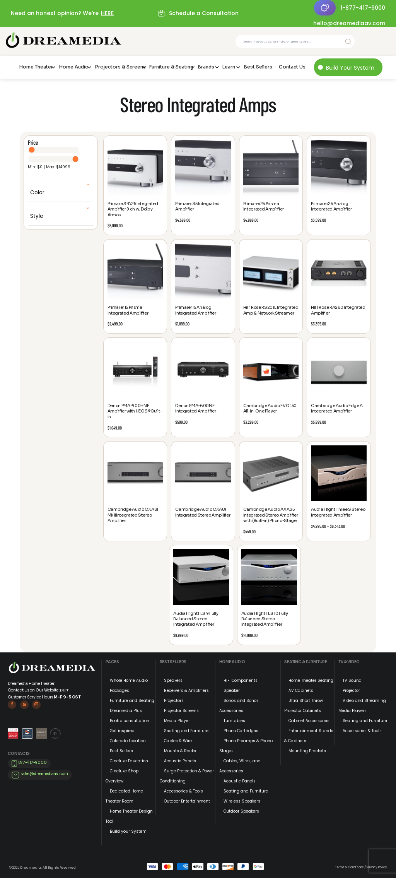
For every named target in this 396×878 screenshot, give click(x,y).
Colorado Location (128, 740)
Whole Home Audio (129, 680)
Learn (228, 67)
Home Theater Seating (310, 680)
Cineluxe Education (129, 760)
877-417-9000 (33, 762)
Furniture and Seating (132, 700)
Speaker (232, 690)
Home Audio (74, 67)
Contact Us (292, 67)
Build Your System (350, 68)
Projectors (174, 700)
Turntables (234, 720)
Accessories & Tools (183, 791)
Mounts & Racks (180, 750)
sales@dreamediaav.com (44, 773)
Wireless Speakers (242, 801)
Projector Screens (181, 710)
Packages (119, 690)
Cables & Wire (178, 740)
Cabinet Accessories (308, 720)
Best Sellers (258, 67)
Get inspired (122, 730)
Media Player (177, 720)
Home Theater (36, 67)
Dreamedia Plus (126, 710)
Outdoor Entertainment (187, 801)
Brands (206, 67)
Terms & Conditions (349, 867)
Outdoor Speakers (241, 811)
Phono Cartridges (241, 730)
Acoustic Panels (180, 760)
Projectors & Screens (119, 67)
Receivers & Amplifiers (186, 690)
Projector (351, 690)
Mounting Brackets (307, 750)
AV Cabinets (300, 690)
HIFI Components (241, 680)
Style (36, 216)
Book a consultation (129, 720)
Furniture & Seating (170, 67)
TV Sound (352, 680)
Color (37, 192)
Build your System (128, 831)
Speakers (173, 680)
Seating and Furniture (186, 730)
